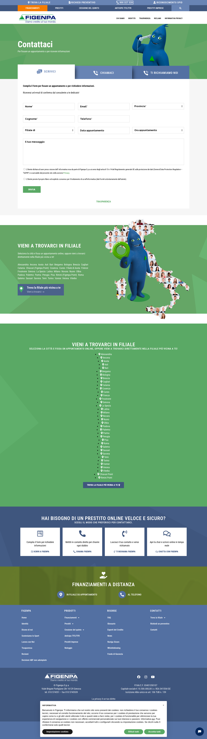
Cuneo (62, 268)
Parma (38, 274)
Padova (21, 274)
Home (24, 617)
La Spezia (41, 271)
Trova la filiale (39, 2)
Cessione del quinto (89, 8)
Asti (46, 264)
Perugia (46, 274)
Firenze (84, 268)
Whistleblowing (113, 648)
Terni (44, 278)
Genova (31, 271)
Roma (81, 274)
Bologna (68, 264)
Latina (50, 271)
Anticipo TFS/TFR (123, 8)
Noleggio (68, 648)
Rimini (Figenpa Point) (66, 274)
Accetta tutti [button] (154, 732)
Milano (57, 271)
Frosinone (22, 271)
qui (153, 719)
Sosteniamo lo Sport (30, 636)
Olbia (78, 271)
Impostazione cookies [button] (57, 732)
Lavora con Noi (28, 642)
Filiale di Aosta (73, 268)
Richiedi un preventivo (159, 623)
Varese (58, 278)
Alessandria (23, 264)
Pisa (53, 274)
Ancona (33, 264)
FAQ (109, 617)
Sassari (29, 278)
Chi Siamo (120, 18)
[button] (163, 705)
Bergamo (58, 264)
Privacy (66, 173)
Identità (131, 18)
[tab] (46, 71)
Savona (37, 278)
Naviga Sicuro (113, 642)
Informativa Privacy (174, 18)
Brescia (76, 264)
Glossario (111, 623)
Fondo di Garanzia (115, 654)
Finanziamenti (32, 8)
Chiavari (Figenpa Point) (37, 268)
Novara (65, 271)
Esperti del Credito (115, 630)
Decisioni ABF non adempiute (34, 660)
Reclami (157, 18)
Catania (21, 268)
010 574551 (53, 692)
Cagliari (84, 264)
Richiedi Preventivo (82, 2)
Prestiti (59, 8)
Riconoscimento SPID (167, 2)
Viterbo (73, 278)
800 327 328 (124, 2)
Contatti (153, 630)
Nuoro (72, 271)
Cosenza (54, 268)
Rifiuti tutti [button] (133, 732)
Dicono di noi (27, 630)
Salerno (21, 278)
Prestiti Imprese (155, 8)
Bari (51, 264)
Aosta (41, 264)
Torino (51, 278)
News (109, 636)
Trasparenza (144, 18)
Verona (65, 278)
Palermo (30, 274)
